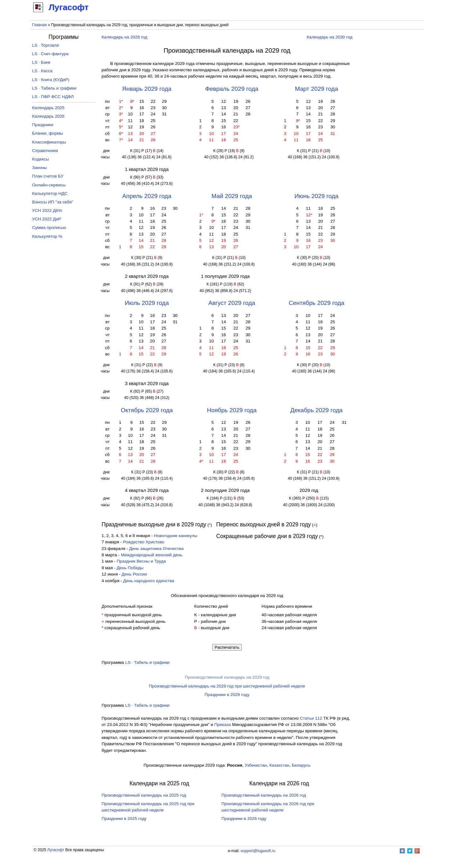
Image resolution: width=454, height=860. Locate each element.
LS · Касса (42, 70)
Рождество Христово (143, 542)
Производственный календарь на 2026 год (263, 795)
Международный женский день (151, 555)
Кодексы (40, 159)
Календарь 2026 (48, 116)
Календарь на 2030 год (329, 37)
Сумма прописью (49, 227)
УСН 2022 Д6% (47, 210)
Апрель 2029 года (147, 196)
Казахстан (279, 765)
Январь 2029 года (147, 88)
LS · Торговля (45, 45)
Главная (39, 25)
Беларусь (301, 765)
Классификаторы (49, 142)
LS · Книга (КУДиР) (50, 79)
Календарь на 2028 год (124, 37)
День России (134, 574)
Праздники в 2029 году (227, 694)
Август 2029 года (231, 303)
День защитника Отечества (156, 548)
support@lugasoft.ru (258, 851)
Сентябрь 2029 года (317, 303)
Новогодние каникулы (175, 535)
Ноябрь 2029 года (231, 410)
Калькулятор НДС (49, 193)
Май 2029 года (232, 196)
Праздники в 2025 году (124, 818)
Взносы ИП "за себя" (52, 202)
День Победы (130, 567)
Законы (39, 167)
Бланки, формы (47, 133)
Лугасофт (55, 850)
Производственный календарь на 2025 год (144, 795)
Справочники (45, 150)
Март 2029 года (316, 88)
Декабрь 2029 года (316, 410)
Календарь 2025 (48, 107)
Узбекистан (256, 765)
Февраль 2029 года (232, 88)
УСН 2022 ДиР (46, 219)
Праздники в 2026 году (243, 818)
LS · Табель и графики (147, 662)
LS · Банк (41, 62)
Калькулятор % (47, 236)
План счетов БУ (47, 176)
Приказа (222, 724)
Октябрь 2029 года (147, 410)
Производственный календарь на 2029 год (227, 677)
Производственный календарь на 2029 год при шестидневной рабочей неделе (227, 686)
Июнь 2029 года (316, 196)
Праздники (42, 124)
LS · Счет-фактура (50, 53)
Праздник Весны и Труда (141, 561)
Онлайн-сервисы (49, 185)
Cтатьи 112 (311, 718)
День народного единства (148, 580)
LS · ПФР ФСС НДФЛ (53, 96)
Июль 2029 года (147, 303)
